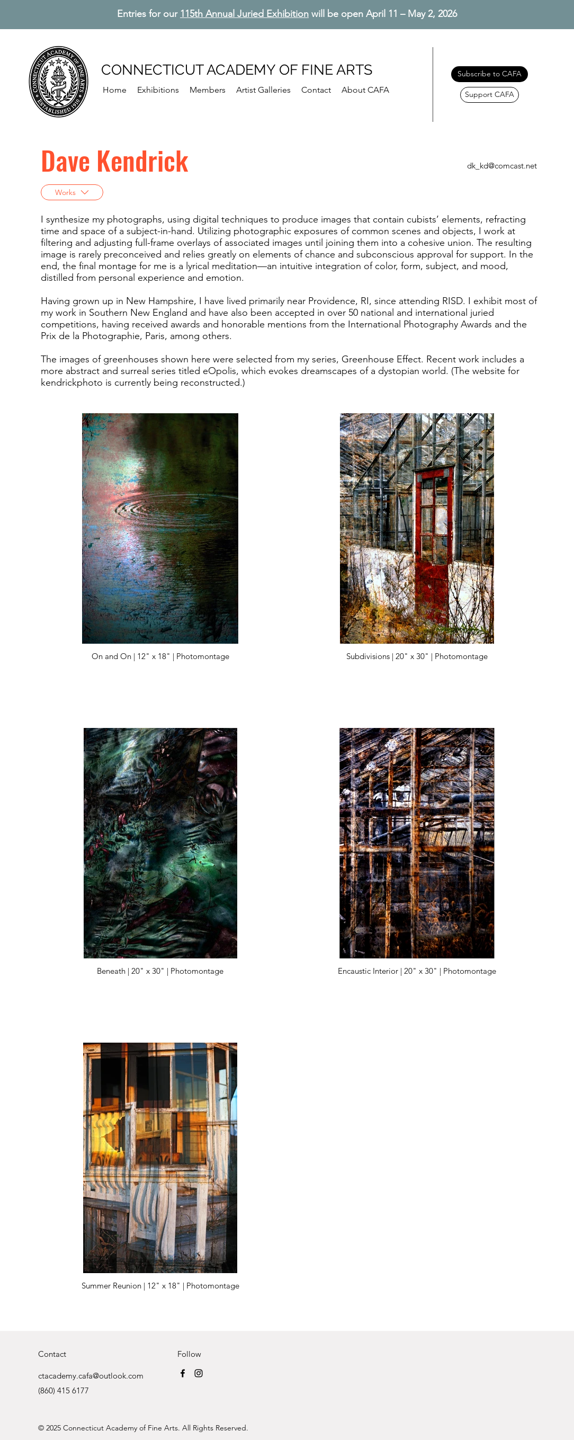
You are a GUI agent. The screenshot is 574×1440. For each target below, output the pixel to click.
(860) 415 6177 (63, 1390)
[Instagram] (198, 1373)
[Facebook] (182, 1373)
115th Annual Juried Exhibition (244, 14)
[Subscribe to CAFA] (489, 74)
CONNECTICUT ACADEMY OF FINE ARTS (236, 69)
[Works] (72, 192)
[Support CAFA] (489, 95)
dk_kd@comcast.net (502, 166)
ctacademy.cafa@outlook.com (91, 1376)
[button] (207, 90)
